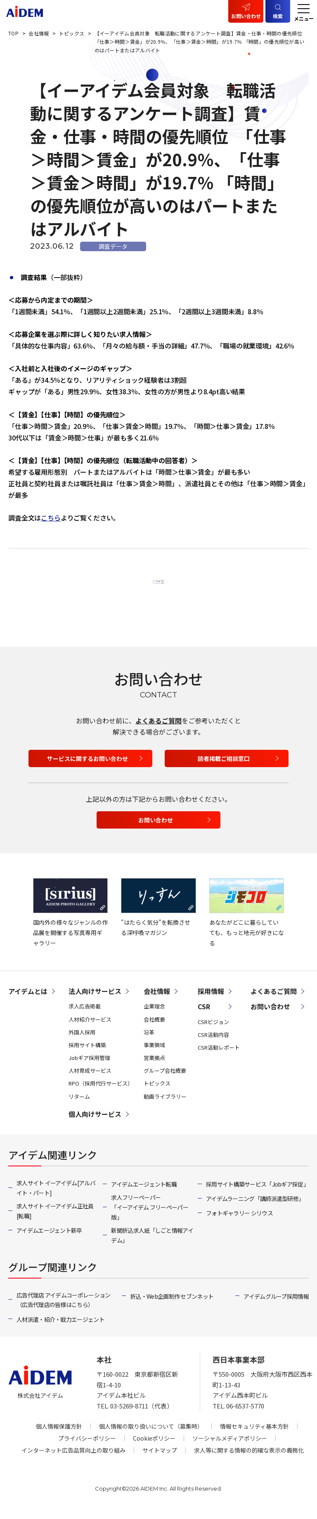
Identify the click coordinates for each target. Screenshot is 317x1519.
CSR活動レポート (219, 1057)
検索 (278, 15)
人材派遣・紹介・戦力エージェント (60, 1328)
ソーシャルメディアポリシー (229, 1448)
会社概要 (154, 1028)
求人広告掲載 (85, 1016)
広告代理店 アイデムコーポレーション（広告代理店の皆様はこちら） (63, 1309)
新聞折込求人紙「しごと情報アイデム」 (152, 1244)
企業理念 (154, 1016)
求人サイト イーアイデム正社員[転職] (55, 1220)
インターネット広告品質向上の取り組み (73, 1459)
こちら (51, 518)
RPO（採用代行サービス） (101, 1093)
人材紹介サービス (90, 1028)
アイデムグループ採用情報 (276, 1305)
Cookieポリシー (154, 1448)
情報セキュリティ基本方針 (254, 1436)
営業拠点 (154, 1067)
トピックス (157, 1093)
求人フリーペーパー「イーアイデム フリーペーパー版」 (149, 1217)
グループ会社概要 (165, 1080)
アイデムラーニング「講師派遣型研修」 (255, 1208)
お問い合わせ (246, 15)
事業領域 (154, 1054)
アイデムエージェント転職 (144, 1193)
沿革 (149, 1041)
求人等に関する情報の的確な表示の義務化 (249, 1459)
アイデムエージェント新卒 (49, 1239)
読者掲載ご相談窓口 (224, 768)
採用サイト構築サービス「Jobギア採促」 (257, 1193)
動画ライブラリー (165, 1105)
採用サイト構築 (87, 1054)
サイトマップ (159, 1459)
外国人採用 (82, 1041)
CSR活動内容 (213, 1044)
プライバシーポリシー (87, 1448)
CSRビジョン (213, 1031)
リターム (79, 1105)
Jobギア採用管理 (89, 1067)
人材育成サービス (90, 1080)
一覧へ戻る (154, 583)
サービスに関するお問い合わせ (87, 768)
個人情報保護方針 (59, 1436)
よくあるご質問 (158, 730)
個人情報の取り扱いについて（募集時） (151, 1436)
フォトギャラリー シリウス (239, 1222)
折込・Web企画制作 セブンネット (171, 1305)
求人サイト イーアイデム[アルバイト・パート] (56, 1197)
